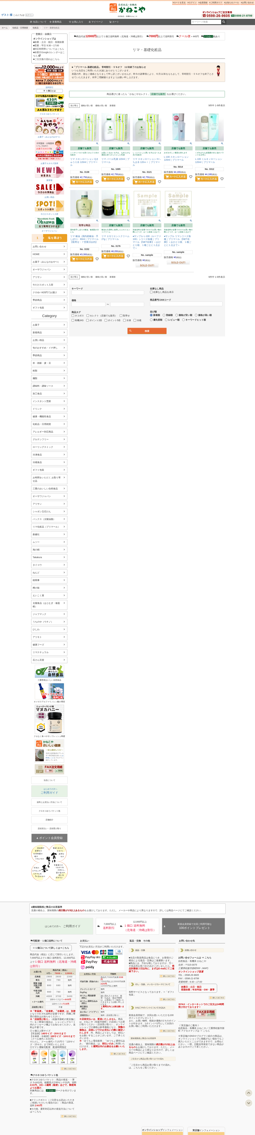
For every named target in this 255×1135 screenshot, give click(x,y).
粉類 (35, 370)
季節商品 (37, 300)
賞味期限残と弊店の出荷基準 (143, 1038)
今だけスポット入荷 (43, 284)
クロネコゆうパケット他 (44, 1075)
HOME (36, 254)
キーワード (77, 288)
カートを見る (180, 2)
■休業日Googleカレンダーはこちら (49, 54)
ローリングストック (43, 447)
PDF (50, 770)
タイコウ (37, 565)
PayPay (83, 992)
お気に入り (76, 21)
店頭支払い (85, 1015)
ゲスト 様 (6, 14)
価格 (74, 300)
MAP (204, 968)
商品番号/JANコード (160, 300)
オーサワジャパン (42, 269)
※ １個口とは (49, 91)
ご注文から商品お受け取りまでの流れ (147, 1059)
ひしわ (36, 629)
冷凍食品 (37, 454)
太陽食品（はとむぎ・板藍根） (46, 605)
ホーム (5, 28)
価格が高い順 (101, 105)
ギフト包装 (38, 307)
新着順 (112, 105)
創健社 (36, 534)
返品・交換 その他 (139, 940)
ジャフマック (39, 614)
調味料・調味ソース (43, 386)
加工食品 (37, 393)
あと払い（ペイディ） (90, 1012)
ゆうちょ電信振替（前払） (88, 997)
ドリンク (37, 409)
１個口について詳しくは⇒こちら (52, 948)
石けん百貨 (38, 660)
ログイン (29, 15)
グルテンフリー (41, 439)
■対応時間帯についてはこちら (48, 49)
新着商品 (55, 21)
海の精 (36, 549)
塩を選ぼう (47, 238)
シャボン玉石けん (42, 511)
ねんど (36, 572)
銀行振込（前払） (84, 1007)
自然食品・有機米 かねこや (192, 961)
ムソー (36, 542)
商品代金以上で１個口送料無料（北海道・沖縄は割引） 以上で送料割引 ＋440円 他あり (147, 36)
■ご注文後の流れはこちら (46, 59)
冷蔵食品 (37, 462)
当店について (38, 21)
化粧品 (36, 28)
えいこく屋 (38, 595)
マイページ (95, 21)
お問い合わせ (248, 2)
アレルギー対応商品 (43, 431)
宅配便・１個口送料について (46, 940)
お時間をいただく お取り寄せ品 (47, 479)
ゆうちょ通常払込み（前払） (89, 1002)
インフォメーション (162, 1130)
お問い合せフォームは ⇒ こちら (194, 957)
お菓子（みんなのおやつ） (46, 262)
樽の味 (36, 588)
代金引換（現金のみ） (90, 981)
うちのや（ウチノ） (43, 621)
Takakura (37, 557)
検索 (223, 22)
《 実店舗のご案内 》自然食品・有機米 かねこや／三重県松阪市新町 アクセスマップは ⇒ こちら (201, 1028)
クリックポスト (39, 1100)
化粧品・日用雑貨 (20, 28)
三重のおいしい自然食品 (45, 488)
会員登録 (203, 2)
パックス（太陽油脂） (44, 519)
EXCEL (60, 770)
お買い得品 (38, 340)
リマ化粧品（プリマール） (46, 526)
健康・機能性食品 (42, 416)
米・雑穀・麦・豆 (42, 363)
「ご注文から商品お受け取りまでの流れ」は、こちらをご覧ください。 (150, 1066)
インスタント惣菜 (42, 401)
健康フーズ (38, 644)
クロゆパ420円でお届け (45, 292)
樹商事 (36, 580)
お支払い (84, 940)
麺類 (35, 378)
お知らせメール (232, 2)
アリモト (37, 637)
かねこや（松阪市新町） (96, 1021)
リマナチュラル (41, 652)
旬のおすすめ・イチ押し (45, 347)
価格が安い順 (87, 105)
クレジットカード (88, 989)
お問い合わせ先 (187, 940)
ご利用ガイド (216, 2)
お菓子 (36, 325)
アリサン (37, 277)
